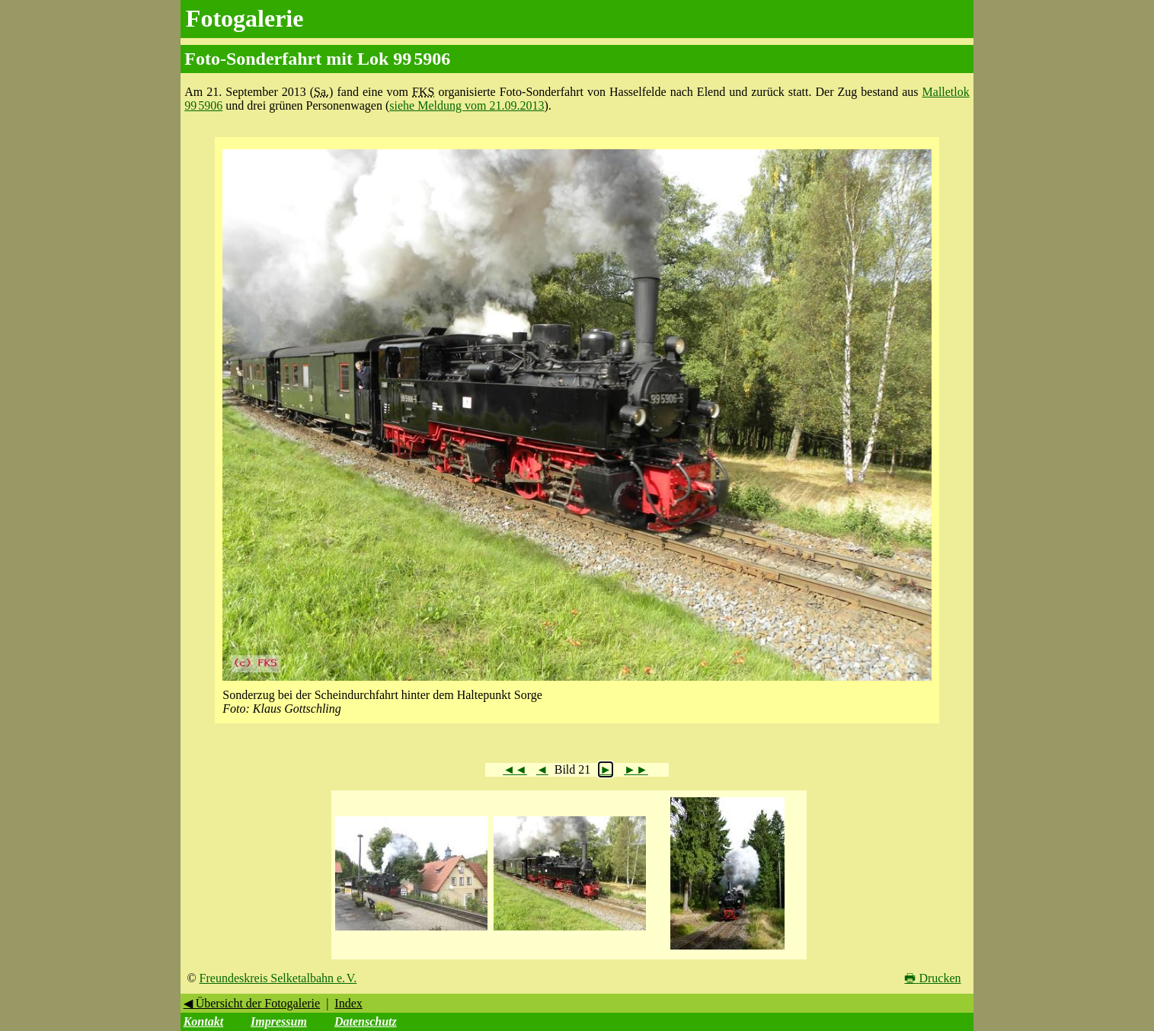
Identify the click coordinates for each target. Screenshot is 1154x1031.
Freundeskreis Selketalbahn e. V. (278, 978)
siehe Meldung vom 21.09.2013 (466, 105)
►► (636, 769)
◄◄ (515, 769)
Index (348, 1003)
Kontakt (203, 1021)
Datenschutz (365, 1021)
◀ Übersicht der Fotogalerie (252, 1003)
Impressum (279, 1021)
